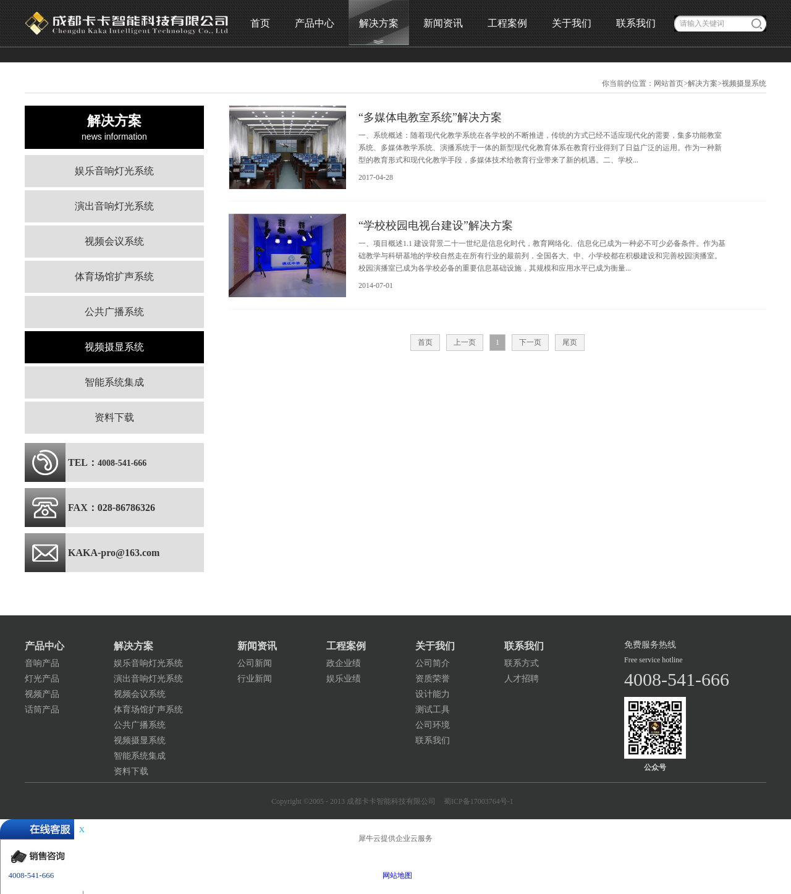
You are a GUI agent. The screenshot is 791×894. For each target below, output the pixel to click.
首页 (260, 23)
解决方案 (702, 83)
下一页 (530, 342)
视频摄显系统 (744, 83)
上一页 (465, 342)
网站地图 (395, 875)
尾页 (569, 342)
